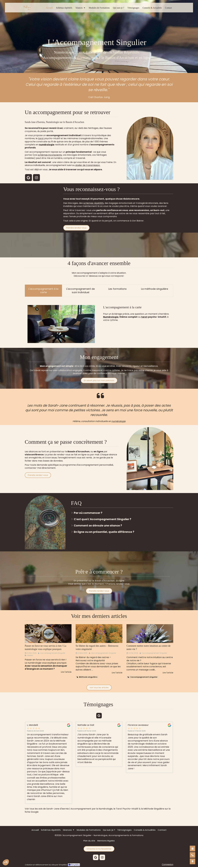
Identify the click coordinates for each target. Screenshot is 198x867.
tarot (41, 138)
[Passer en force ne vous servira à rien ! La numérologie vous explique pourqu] (48, 633)
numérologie (119, 421)
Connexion (167, 864)
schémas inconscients (50, 154)
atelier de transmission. (87, 165)
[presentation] (43, 291)
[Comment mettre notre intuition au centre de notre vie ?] (150, 633)
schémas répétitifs (93, 203)
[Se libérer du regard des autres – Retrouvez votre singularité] (99, 633)
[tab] (43, 291)
